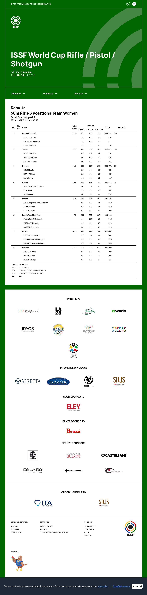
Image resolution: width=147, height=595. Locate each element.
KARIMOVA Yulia (30, 145)
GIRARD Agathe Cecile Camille (36, 203)
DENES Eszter (29, 170)
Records (43, 529)
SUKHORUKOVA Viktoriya (34, 186)
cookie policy (102, 586)
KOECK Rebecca (30, 161)
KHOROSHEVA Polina (32, 141)
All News (14, 527)
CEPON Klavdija (30, 260)
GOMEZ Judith (29, 207)
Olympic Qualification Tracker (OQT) (54, 532)
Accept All (137, 586)
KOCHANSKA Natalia (32, 235)
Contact (88, 535)
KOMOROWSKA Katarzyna (34, 239)
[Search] (128, 4)
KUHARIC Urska (30, 252)
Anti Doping (89, 529)
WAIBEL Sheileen (30, 157)
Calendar (15, 529)
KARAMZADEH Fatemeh (33, 219)
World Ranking (46, 527)
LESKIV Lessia (29, 194)
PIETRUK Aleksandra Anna (34, 243)
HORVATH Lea (29, 174)
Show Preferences (121, 586)
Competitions (16, 532)
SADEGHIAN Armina (31, 227)
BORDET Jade (29, 211)
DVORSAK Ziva (29, 256)
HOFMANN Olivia (30, 153)
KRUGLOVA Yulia (30, 137)
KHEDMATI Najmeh (31, 223)
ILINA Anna (28, 190)
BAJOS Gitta (28, 178)
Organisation (89, 527)
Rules (86, 532)
